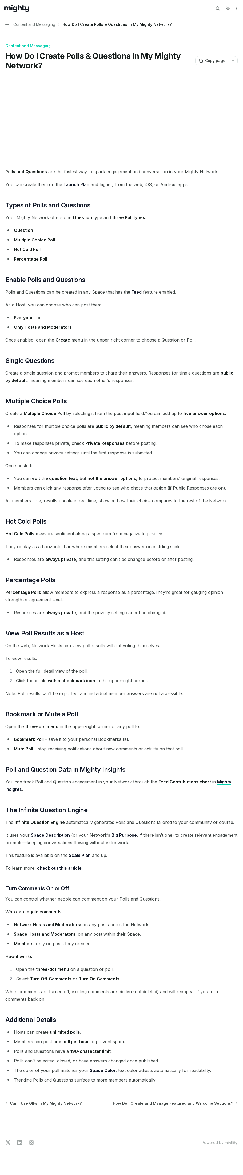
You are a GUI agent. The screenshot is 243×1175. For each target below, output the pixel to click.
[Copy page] (212, 60)
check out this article (59, 868)
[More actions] (236, 8)
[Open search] (218, 8)
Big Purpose (124, 835)
